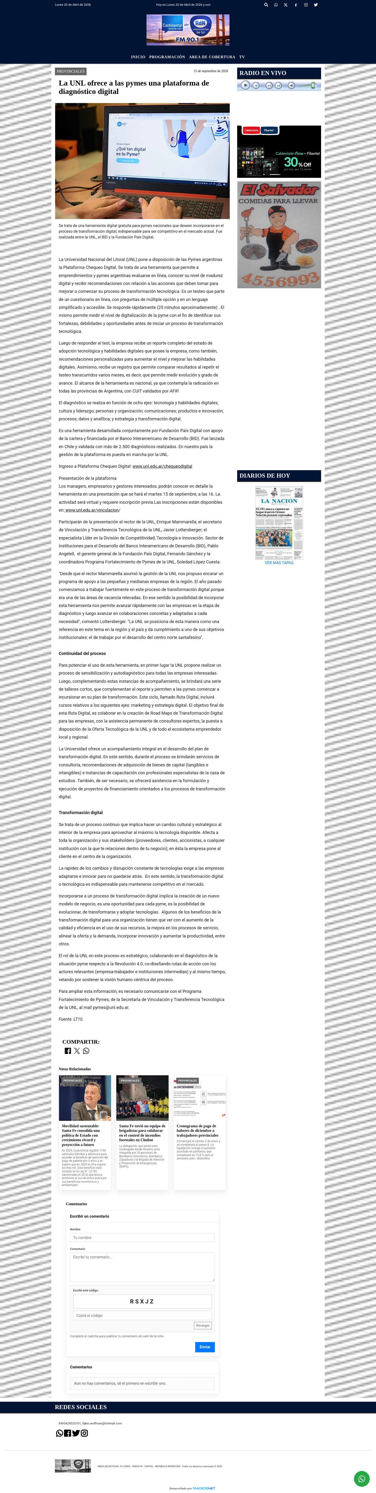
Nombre (75, 1229)
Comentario (77, 1249)
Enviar (205, 1347)
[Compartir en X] (77, 1051)
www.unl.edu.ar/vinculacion (92, 510)
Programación (167, 57)
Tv (242, 57)
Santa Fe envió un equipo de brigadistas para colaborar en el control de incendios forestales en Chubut (142, 1133)
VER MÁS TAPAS (279, 563)
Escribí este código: (86, 1290)
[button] (266, 5)
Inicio (138, 57)
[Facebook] (296, 5)
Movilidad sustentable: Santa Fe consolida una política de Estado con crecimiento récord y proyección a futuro (81, 1135)
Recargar (203, 1325)
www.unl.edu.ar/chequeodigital (162, 466)
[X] (286, 5)
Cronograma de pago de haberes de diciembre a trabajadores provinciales (197, 1130)
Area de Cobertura (212, 57)
